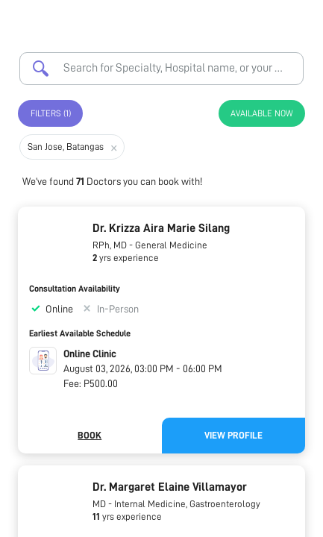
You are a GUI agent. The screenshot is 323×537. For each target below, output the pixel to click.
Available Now (262, 113)
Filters (51, 113)
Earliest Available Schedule (80, 333)
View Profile (233, 435)
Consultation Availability (74, 288)
